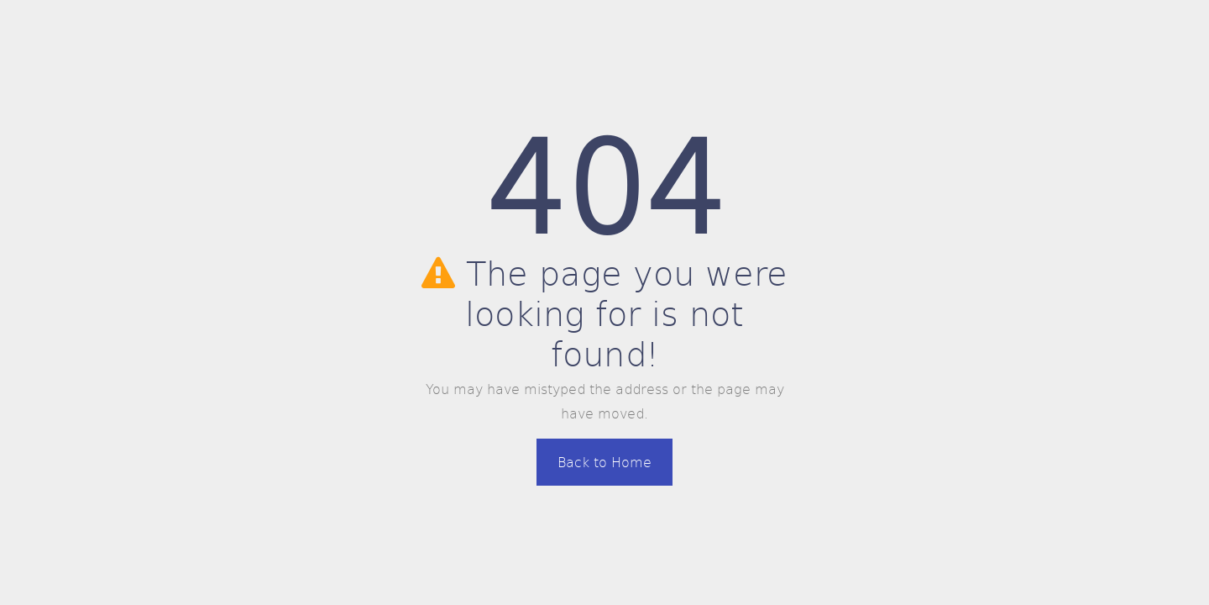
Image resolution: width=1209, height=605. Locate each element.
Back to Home (604, 461)
